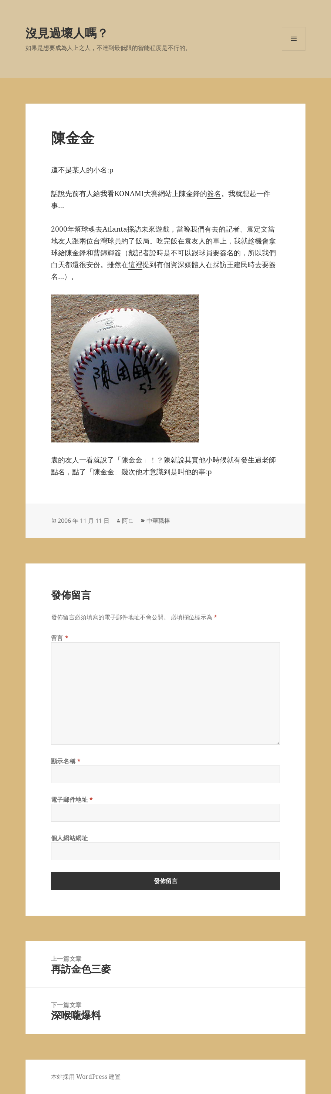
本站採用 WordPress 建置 (86, 1077)
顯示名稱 (66, 761)
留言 (60, 638)
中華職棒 (158, 520)
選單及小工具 (294, 50)
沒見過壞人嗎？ (67, 33)
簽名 (214, 193)
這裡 (135, 264)
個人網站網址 (69, 838)
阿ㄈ (128, 520)
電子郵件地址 (72, 799)
